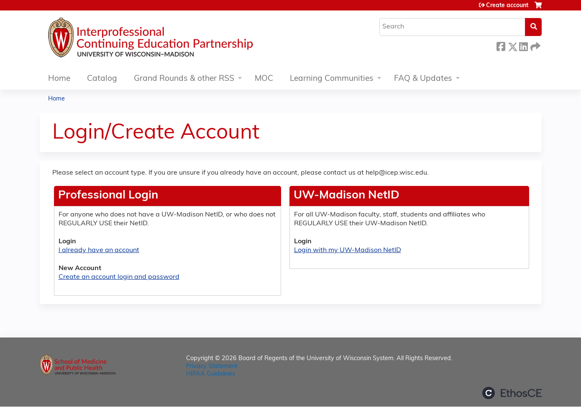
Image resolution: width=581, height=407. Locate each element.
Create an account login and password (119, 277)
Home (59, 79)
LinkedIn (523, 45)
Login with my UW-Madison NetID (347, 250)
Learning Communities (332, 79)
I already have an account (99, 250)
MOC (264, 79)
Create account (507, 6)
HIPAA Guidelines (210, 374)
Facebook (501, 45)
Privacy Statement (212, 366)
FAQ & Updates (423, 79)
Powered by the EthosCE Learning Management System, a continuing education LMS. (512, 393)
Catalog (102, 79)
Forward (534, 45)
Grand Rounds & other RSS (184, 79)
